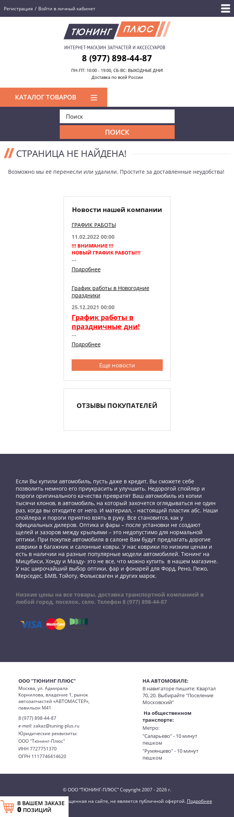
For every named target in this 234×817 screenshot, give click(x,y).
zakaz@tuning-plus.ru (56, 725)
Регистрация (18, 8)
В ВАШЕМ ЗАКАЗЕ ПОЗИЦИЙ (41, 806)
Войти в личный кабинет (66, 8)
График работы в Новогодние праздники (110, 291)
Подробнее (86, 269)
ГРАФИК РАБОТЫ (94, 224)
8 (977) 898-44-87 (117, 58)
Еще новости (117, 365)
